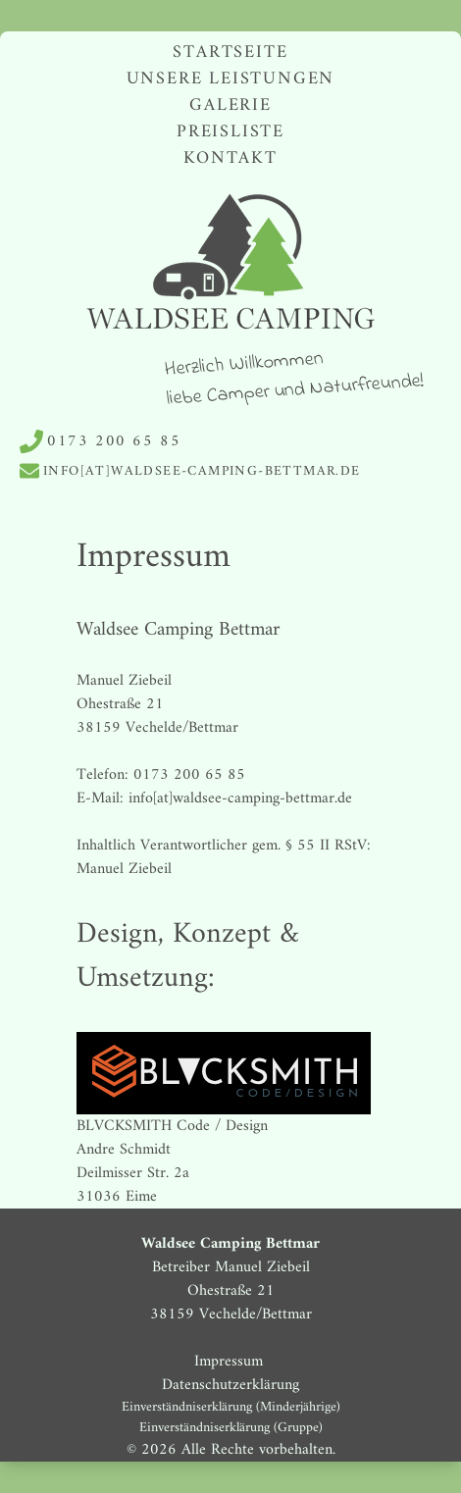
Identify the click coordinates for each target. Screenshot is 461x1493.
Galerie (230, 105)
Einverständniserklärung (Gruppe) (231, 1427)
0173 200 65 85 (113, 441)
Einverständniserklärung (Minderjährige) (231, 1407)
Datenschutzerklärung (230, 1385)
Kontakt (230, 158)
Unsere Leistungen (231, 79)
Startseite (230, 52)
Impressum (231, 1361)
